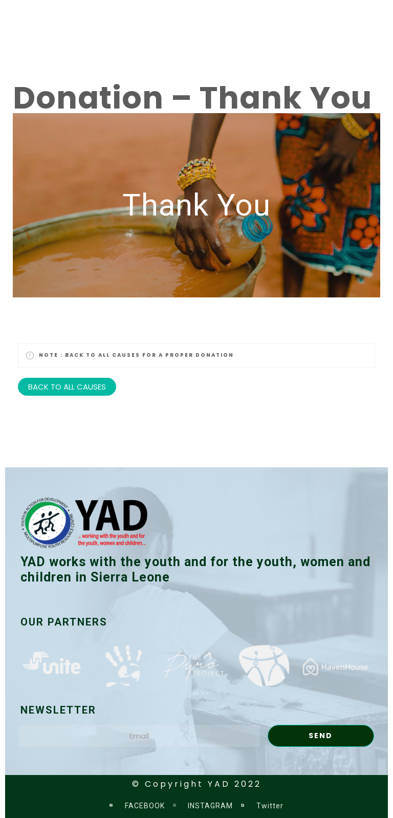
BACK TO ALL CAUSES (67, 386)
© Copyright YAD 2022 (196, 784)
